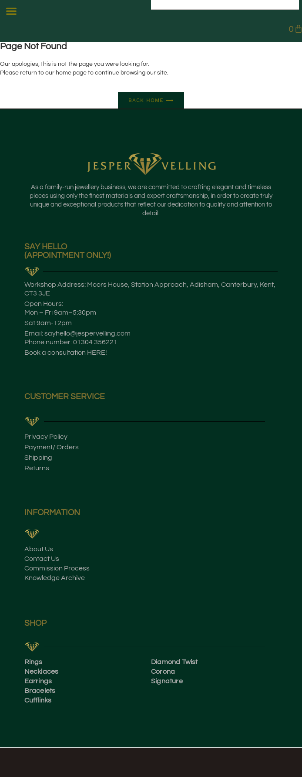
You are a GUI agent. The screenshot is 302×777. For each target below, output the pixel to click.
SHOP (35, 623)
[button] (11, 11)
